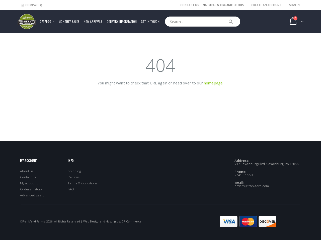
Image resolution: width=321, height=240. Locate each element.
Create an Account (266, 5)
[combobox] (202, 22)
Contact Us (189, 5)
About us (27, 171)
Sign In (294, 5)
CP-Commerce (132, 221)
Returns (73, 177)
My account (29, 183)
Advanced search (33, 195)
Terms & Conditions (82, 183)
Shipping (74, 171)
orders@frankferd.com (251, 186)
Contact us (28, 177)
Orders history (31, 189)
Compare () (31, 5)
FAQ (71, 189)
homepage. (213, 82)
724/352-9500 (244, 175)
